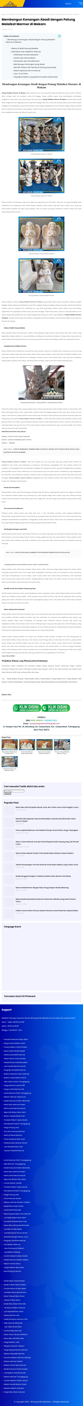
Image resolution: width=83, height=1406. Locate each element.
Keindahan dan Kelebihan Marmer (26, 51)
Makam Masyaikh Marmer (14, 1354)
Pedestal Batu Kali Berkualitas (15, 1062)
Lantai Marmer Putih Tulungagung (17, 1093)
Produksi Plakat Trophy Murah (15, 1120)
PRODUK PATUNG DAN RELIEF (18, 14)
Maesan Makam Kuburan (13, 1388)
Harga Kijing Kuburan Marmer (15, 1350)
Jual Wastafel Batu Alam (13, 1311)
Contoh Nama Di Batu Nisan (14, 1288)
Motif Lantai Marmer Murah (14, 1108)
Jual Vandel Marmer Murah (14, 1066)
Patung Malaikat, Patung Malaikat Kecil (53, 679)
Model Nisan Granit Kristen (14, 1281)
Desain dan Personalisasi (24, 58)
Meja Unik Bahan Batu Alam (14, 1112)
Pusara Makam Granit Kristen (15, 1047)
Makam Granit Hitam (12, 1264)
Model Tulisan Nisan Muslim (14, 1285)
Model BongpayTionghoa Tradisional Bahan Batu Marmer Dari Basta (43, 876)
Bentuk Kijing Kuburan (12, 1271)
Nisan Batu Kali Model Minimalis (16, 1225)
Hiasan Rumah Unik (11, 1315)
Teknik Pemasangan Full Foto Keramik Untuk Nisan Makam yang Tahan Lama (47, 865)
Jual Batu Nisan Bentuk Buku (14, 1292)
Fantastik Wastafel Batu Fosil (15, 1221)
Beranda (4, 14)
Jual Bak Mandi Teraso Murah (15, 1233)
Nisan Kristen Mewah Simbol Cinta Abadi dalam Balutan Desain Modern (45, 853)
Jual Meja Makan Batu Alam (14, 1217)
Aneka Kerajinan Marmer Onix (15, 1319)
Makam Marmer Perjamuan (14, 1097)
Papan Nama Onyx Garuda (14, 1058)
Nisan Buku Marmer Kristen (14, 1104)
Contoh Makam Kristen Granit (15, 1256)
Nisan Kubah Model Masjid (14, 1051)
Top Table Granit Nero (12, 1327)
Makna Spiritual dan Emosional (27, 70)
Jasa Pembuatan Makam (13, 1248)
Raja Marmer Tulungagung (14, 1164)
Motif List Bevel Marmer (12, 1135)
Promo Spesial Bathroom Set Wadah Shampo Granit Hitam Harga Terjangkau (47, 830)
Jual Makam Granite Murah (14, 1373)
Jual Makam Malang (11, 1252)
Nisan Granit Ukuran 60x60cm (15, 1334)
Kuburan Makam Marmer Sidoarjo (17, 1357)
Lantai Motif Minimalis (12, 1210)
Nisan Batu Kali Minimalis (13, 1338)
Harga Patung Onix (11, 1127)
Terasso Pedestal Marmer (13, 1150)
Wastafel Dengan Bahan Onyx (15, 1237)
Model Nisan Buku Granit (13, 1206)
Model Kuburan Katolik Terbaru (15, 1260)
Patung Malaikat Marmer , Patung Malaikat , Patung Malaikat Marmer (41, 402)
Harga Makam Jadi (11, 1342)
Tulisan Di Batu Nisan (12, 1300)
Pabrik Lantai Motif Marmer (14, 1055)
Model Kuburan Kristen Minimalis (16, 1101)
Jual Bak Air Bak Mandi (12, 1229)
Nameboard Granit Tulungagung (16, 1124)
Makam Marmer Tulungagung (15, 1377)
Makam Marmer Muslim (13, 1361)
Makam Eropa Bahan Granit (14, 1078)
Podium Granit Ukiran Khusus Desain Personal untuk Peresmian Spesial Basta (47, 910)
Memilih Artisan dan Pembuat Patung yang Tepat (35, 67)
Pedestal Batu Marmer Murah (15, 1143)
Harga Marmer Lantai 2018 (14, 1085)
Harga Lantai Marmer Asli (13, 1089)
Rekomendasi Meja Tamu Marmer (17, 1214)
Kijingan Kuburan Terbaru (13, 1346)
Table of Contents (11, 36)
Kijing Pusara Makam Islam (14, 1043)
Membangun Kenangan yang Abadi (29, 64)
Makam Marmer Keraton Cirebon (16, 1202)
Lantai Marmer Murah (12, 1198)
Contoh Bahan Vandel (12, 1183)
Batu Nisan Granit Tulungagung (16, 1081)
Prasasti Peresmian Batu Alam (15, 1039)
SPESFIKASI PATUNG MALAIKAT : (27, 54)
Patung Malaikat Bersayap (15, 679)
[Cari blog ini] (14, 791)
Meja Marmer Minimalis (13, 1323)
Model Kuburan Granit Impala (15, 1369)
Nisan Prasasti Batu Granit (14, 1296)
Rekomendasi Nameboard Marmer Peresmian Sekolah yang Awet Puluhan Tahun (46, 900)
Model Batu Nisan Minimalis (14, 1304)
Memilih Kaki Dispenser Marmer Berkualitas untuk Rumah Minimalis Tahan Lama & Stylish (46, 820)
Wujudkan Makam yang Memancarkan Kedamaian (36, 77)
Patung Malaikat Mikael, (32, 679)
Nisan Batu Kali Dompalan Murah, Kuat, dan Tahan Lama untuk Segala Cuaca (47, 807)
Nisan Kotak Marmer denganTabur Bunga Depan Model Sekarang (42, 887)
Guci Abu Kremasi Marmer (14, 1131)
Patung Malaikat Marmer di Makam (14, 93)
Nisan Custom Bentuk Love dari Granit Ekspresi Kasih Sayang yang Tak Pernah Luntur (47, 843)
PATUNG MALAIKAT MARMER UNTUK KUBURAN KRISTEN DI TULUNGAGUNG (42, 552)
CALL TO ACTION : (21, 73)
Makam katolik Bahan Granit (15, 1384)
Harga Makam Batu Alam (13, 1267)
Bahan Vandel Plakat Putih (14, 1116)
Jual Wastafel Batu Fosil (13, 1147)
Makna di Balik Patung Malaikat (24, 48)
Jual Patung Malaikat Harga (31, 682)
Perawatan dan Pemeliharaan (27, 61)
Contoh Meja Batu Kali (12, 1331)
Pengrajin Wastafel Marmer (14, 1070)
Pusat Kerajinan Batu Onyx (14, 1139)
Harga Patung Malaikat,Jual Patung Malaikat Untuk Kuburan (59, 682)
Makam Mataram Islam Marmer (16, 1074)
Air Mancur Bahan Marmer (14, 1308)
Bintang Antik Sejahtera (41, 1401)
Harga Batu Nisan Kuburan (14, 1392)
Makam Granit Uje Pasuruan (14, 1365)
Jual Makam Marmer (11, 1244)
